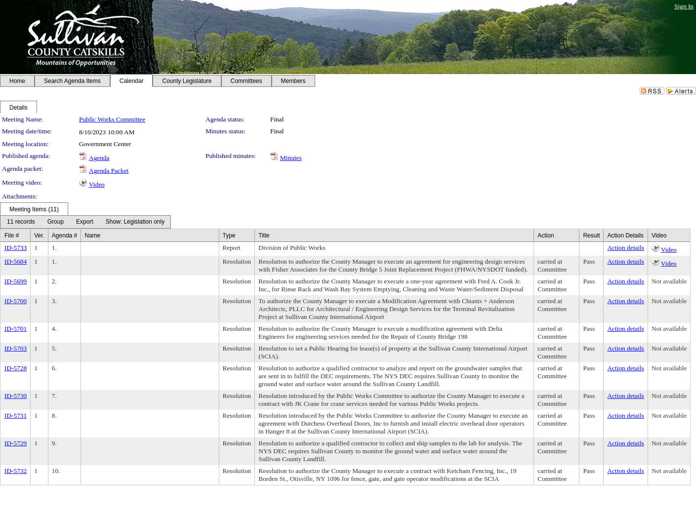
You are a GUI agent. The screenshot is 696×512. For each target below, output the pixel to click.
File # (11, 235)
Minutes (291, 157)
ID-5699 (15, 281)
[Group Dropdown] (55, 222)
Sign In (684, 6)
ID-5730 (15, 395)
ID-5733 (15, 247)
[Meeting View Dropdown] (135, 222)
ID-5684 (15, 261)
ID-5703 (15, 348)
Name (92, 235)
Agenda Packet (108, 170)
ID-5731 (15, 415)
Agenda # (64, 235)
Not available (669, 281)
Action (545, 235)
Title (263, 235)
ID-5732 (15, 470)
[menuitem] (20, 222)
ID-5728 (15, 368)
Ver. (39, 235)
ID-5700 (15, 301)
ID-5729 (15, 443)
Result (591, 235)
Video (97, 184)
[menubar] (85, 222)
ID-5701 (15, 328)
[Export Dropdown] (84, 222)
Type (229, 235)
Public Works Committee (112, 119)
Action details (625, 247)
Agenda (99, 157)
